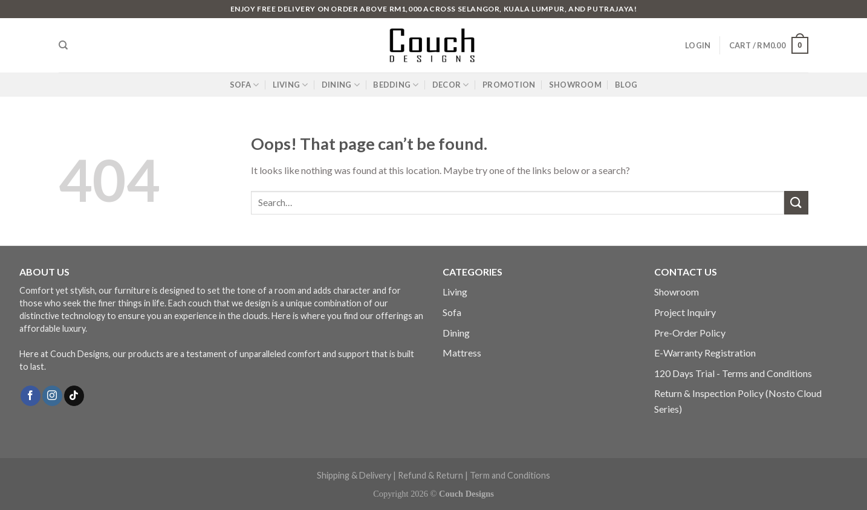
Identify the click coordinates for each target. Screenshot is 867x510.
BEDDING (395, 85)
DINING (341, 85)
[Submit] (796, 203)
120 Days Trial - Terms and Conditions (733, 373)
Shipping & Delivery (354, 475)
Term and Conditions (510, 475)
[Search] (63, 45)
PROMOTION (508, 84)
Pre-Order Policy (690, 332)
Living (455, 291)
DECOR (450, 85)
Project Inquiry (685, 312)
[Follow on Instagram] (52, 396)
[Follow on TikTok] (74, 396)
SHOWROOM (575, 84)
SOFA (244, 85)
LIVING (290, 85)
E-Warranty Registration (705, 352)
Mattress (462, 352)
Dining (456, 332)
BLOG (626, 84)
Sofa (452, 312)
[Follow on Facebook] (31, 396)
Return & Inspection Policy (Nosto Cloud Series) (738, 401)
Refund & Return (430, 475)
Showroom (676, 291)
